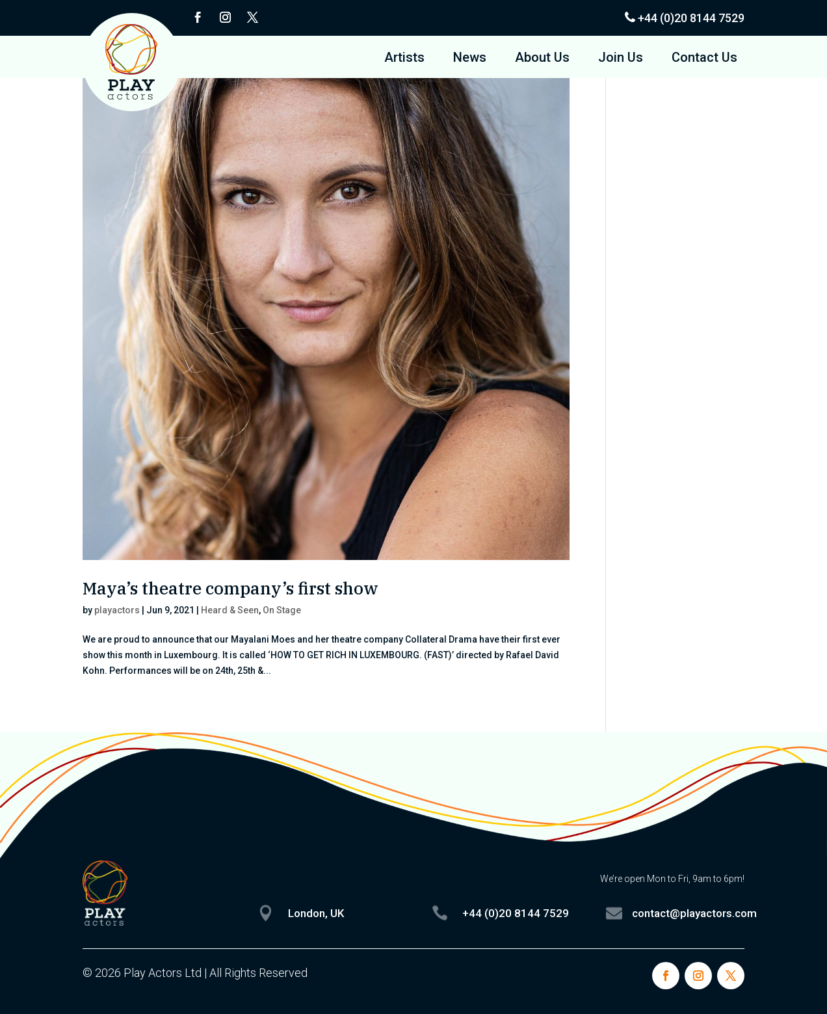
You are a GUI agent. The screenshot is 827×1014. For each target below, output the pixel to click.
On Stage (282, 610)
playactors (117, 610)
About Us (542, 59)
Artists (404, 59)
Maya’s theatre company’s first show (230, 588)
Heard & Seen (230, 610)
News (469, 59)
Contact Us (704, 59)
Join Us (620, 59)
